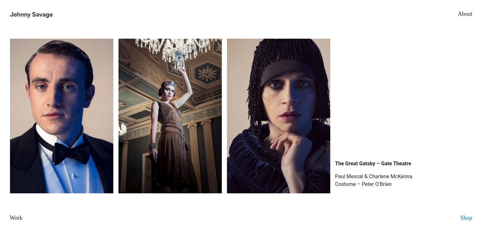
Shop (466, 218)
